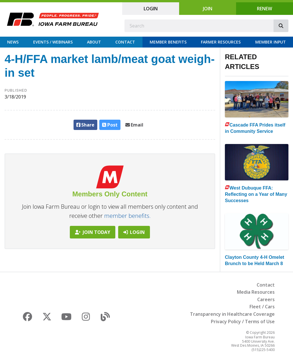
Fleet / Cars (262, 306)
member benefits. (127, 216)
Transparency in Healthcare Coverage (232, 314)
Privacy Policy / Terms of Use (243, 321)
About (94, 42)
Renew (264, 8)
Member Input (270, 42)
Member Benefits (168, 42)
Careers (266, 299)
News (13, 42)
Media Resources (256, 292)
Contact (125, 42)
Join (207, 8)
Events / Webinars (53, 42)
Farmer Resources (221, 42)
